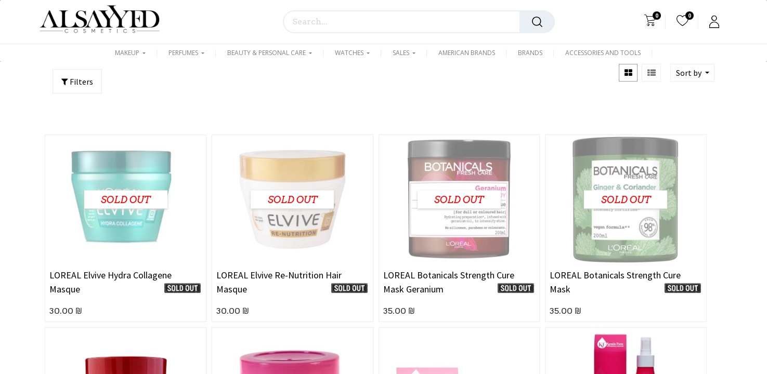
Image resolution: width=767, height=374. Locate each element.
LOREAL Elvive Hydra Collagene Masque (110, 282)
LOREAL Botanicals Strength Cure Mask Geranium (448, 282)
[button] (692, 73)
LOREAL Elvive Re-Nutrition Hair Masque (279, 282)
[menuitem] (466, 53)
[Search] (537, 21)
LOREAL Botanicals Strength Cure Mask (615, 282)
